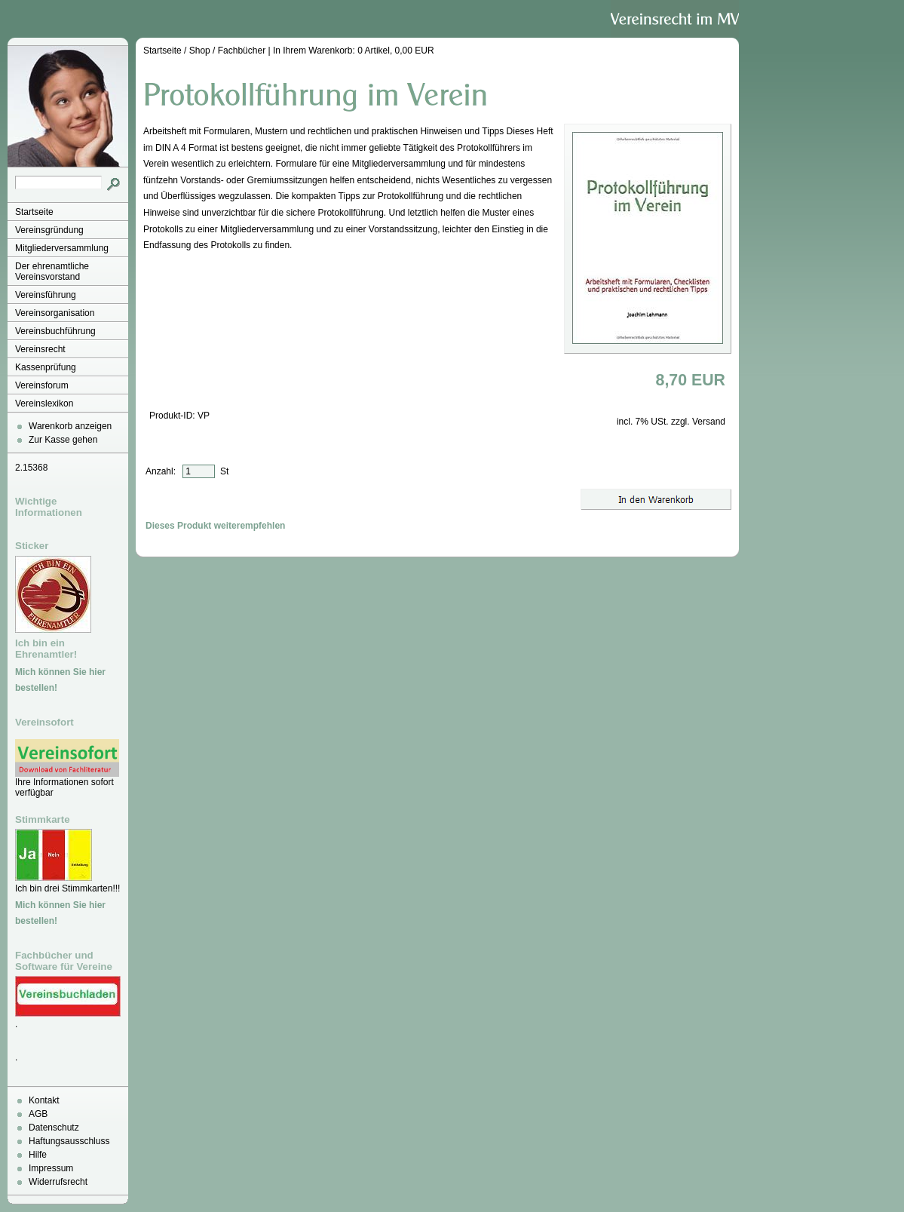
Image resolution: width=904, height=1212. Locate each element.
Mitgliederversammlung (62, 248)
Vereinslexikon (44, 403)
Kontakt (44, 1100)
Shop (199, 50)
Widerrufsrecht (58, 1182)
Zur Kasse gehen (63, 439)
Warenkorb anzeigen (70, 426)
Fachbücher (241, 50)
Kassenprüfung (45, 367)
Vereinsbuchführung (55, 331)
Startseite (34, 212)
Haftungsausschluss (69, 1141)
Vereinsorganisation (54, 313)
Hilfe (38, 1154)
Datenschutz (54, 1127)
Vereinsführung (45, 295)
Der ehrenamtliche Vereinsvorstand (52, 271)
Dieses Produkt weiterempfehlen (215, 525)
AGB (38, 1114)
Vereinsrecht (40, 349)
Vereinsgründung (49, 230)
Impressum (51, 1168)
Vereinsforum (42, 385)
